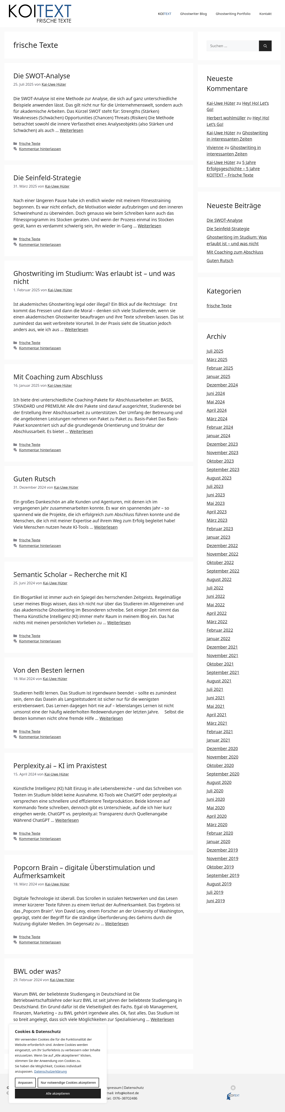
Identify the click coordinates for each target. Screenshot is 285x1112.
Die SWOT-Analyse (41, 75)
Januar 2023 (218, 537)
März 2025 (217, 360)
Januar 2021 (218, 740)
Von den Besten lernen (49, 670)
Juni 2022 (216, 596)
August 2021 (219, 681)
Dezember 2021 (222, 647)
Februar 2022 (220, 630)
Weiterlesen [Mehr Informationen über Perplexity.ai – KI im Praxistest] (67, 820)
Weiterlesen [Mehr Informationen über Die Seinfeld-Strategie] (149, 226)
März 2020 (217, 825)
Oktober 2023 (220, 461)
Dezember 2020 (222, 748)
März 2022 (217, 622)
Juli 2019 (215, 892)
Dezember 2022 (222, 546)
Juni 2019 (216, 901)
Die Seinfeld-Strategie (47, 177)
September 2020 (223, 774)
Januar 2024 (218, 436)
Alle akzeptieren (58, 1093)
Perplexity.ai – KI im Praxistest (60, 765)
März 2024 (217, 419)
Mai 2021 (216, 706)
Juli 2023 (215, 486)
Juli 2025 (215, 351)
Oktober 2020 (220, 765)
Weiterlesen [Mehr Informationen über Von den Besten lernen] (111, 718)
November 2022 (222, 554)
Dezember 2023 (222, 444)
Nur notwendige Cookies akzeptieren (68, 1082)
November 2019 (222, 858)
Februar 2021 (220, 732)
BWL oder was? (37, 971)
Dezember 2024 (222, 385)
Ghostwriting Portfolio (233, 13)
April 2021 (217, 715)
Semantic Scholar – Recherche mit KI (70, 574)
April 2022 (217, 613)
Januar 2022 (218, 639)
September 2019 (223, 875)
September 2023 (223, 469)
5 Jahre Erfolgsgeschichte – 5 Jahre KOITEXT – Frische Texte (233, 169)
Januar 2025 (218, 376)
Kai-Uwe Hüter (221, 103)
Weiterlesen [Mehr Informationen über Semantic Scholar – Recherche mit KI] (119, 623)
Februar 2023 (220, 529)
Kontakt (265, 13)
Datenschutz (134, 1087)
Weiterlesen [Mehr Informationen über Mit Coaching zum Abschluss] (81, 431)
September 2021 (223, 672)
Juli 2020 (215, 791)
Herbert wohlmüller (226, 118)
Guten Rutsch (34, 478)
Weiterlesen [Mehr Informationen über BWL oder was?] (162, 1019)
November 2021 (222, 655)
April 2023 (217, 512)
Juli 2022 (215, 588)
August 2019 (219, 884)
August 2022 (219, 579)
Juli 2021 (215, 689)
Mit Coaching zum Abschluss (58, 376)
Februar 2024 (220, 427)
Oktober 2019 (220, 867)
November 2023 (222, 453)
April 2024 (217, 410)
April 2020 (217, 816)
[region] (58, 1063)
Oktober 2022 (220, 562)
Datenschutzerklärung (50, 1071)
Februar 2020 (220, 833)
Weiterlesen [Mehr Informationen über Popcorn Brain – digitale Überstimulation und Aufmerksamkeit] (117, 924)
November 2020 (222, 757)
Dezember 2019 (222, 850)
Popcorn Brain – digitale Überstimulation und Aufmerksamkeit (84, 871)
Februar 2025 (220, 368)
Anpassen (25, 1082)
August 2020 (219, 782)
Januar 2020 (218, 842)
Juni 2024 (216, 393)
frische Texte (29, 143)
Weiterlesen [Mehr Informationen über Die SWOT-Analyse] (71, 130)
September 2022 (223, 571)
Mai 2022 (216, 605)
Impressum (113, 1087)
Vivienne (215, 147)
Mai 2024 (216, 402)
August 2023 (219, 478)
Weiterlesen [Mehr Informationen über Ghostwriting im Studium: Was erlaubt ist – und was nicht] (76, 329)
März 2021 (217, 723)
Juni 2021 (216, 698)
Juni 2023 (216, 495)
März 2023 (217, 520)
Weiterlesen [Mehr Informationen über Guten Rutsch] (106, 527)
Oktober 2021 (220, 664)
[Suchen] (265, 46)
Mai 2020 (216, 808)
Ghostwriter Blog (193, 13)
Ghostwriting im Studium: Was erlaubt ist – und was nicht (94, 277)
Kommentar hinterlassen (40, 148)
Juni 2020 (216, 799)
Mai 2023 (216, 503)
